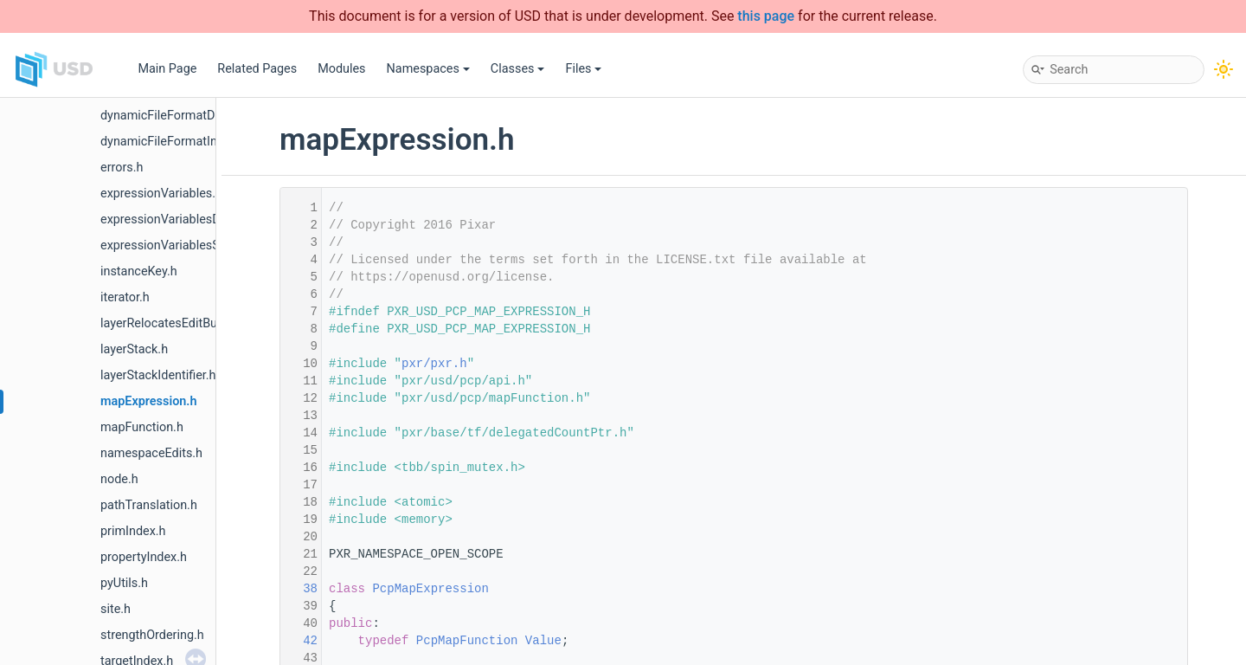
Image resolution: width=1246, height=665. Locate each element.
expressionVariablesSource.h (180, 245)
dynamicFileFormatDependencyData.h (205, 115)
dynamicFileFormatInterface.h (183, 141)
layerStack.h (134, 349)
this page (765, 16)
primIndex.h (133, 531)
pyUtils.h (124, 583)
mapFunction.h (141, 427)
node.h (119, 479)
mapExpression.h (148, 401)
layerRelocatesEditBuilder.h (175, 323)
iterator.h (125, 297)
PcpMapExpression (430, 589)
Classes (518, 68)
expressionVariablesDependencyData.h (208, 219)
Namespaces (428, 68)
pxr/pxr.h (434, 364)
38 (299, 589)
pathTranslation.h (148, 505)
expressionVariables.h (161, 193)
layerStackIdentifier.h (158, 375)
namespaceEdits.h (151, 453)
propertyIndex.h (143, 557)
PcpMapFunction (467, 641)
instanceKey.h (138, 271)
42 (299, 641)
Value (543, 641)
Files (583, 68)
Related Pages (257, 68)
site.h (115, 609)
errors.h (121, 167)
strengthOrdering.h (152, 635)
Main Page (167, 68)
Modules (341, 68)
